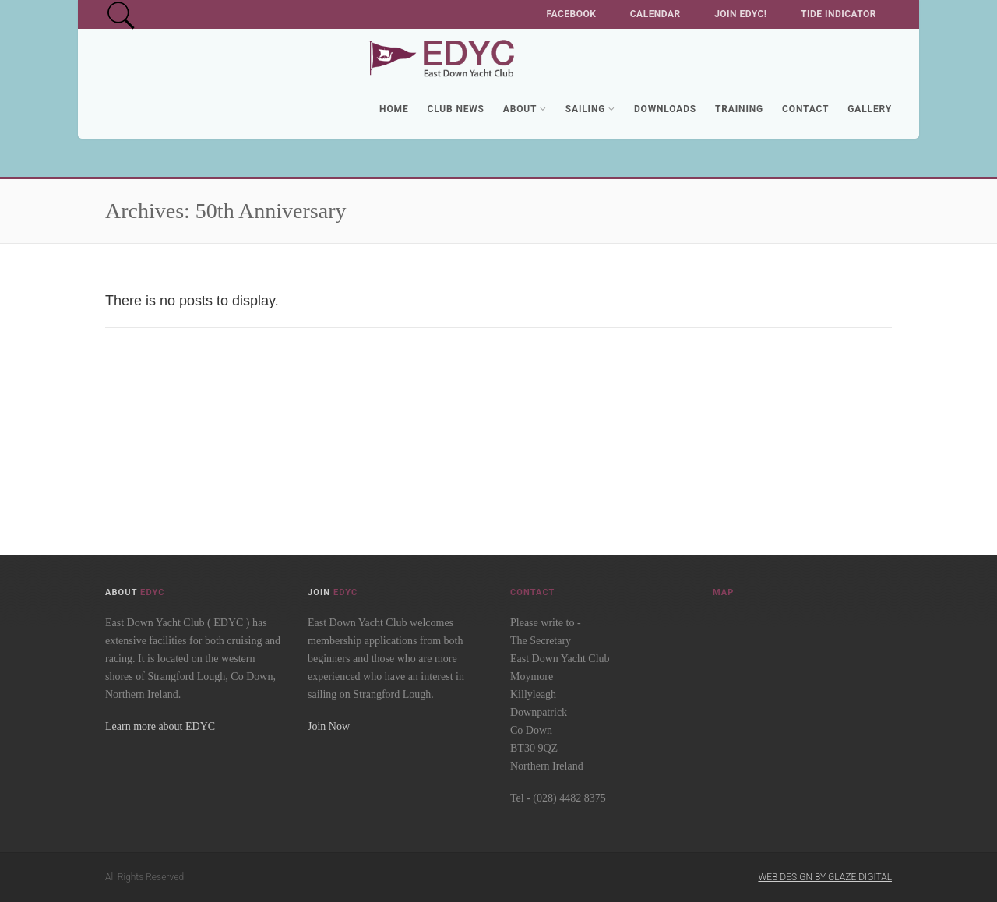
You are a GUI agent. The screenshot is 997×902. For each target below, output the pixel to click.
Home (393, 109)
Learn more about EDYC (160, 726)
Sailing (590, 109)
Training (739, 109)
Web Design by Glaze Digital (825, 877)
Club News (455, 109)
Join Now (329, 726)
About (525, 109)
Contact (805, 109)
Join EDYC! (740, 14)
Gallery (869, 109)
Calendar (655, 14)
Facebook (572, 14)
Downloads (665, 109)
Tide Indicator (838, 14)
